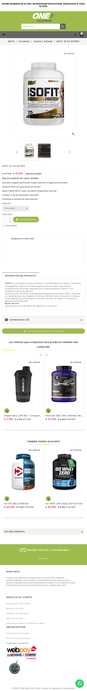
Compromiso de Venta (17, 633)
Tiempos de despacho (17, 613)
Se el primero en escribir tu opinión (44, 331)
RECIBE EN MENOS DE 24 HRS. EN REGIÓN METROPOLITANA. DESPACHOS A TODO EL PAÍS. (43, 4)
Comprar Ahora (26, 219)
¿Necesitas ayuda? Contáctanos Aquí (25, 623)
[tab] (20, 275)
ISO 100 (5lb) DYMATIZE (16, 503)
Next (46, 355)
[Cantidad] (5, 220)
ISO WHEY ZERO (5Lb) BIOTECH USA (64, 503)
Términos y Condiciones (18, 638)
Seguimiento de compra (18, 603)
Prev (41, 355)
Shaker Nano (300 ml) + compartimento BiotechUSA (32, 415)
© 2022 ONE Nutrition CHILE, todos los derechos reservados (43, 688)
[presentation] (17, 152)
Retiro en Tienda (14, 618)
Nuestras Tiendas (15, 608)
